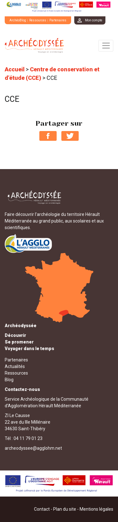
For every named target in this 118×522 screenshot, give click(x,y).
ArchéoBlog (17, 20)
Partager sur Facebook (48, 136)
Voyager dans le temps (29, 348)
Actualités (15, 366)
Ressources (37, 20)
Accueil (15, 69)
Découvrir (15, 335)
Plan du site (64, 509)
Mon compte (93, 20)
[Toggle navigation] (105, 46)
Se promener (19, 341)
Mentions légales (96, 509)
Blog (9, 379)
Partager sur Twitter (70, 136)
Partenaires (57, 20)
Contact (42, 509)
